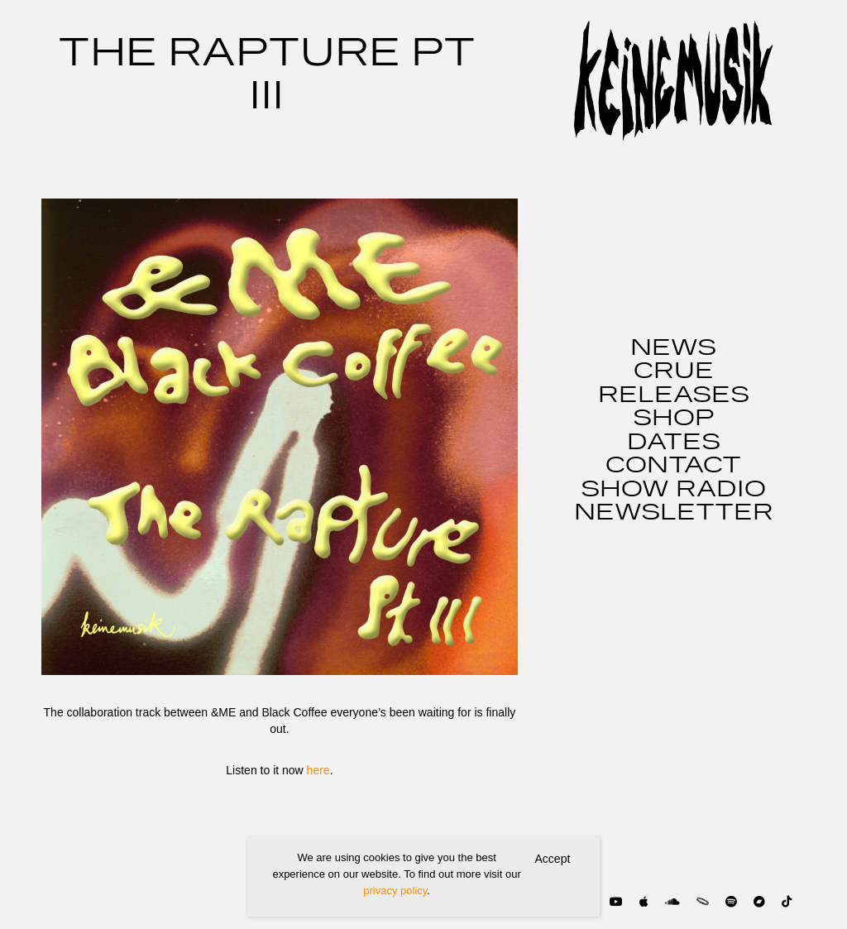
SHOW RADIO (673, 489)
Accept (553, 858)
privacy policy (395, 890)
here (318, 770)
